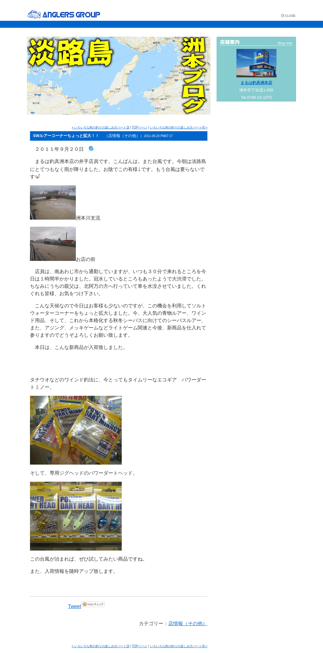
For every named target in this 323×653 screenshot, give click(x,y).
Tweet (74, 606)
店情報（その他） (187, 623)
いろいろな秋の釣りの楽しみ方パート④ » (178, 127)
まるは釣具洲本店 (256, 82)
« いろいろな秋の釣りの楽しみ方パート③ (100, 127)
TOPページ (139, 127)
